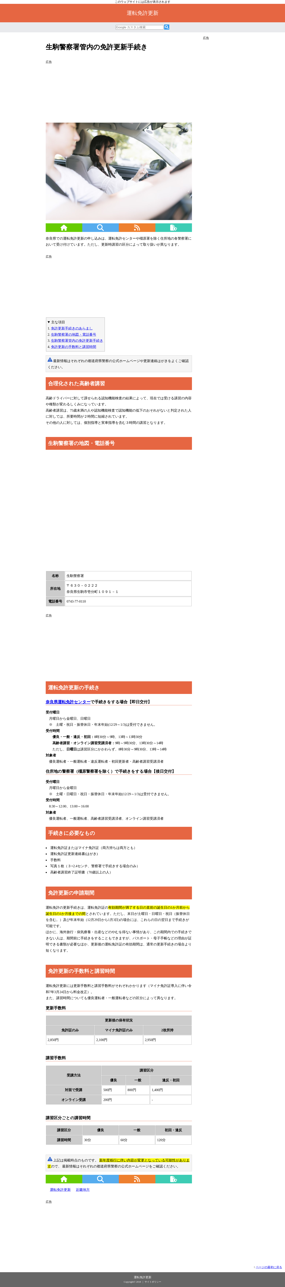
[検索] (166, 27)
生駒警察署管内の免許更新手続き (77, 340)
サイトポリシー (153, 1281)
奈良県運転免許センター (68, 702)
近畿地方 (83, 1190)
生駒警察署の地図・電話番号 (73, 334)
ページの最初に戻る (269, 1267)
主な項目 (58, 322)
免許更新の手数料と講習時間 (73, 347)
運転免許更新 (60, 1190)
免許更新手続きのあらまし (72, 328)
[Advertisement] (119, 90)
